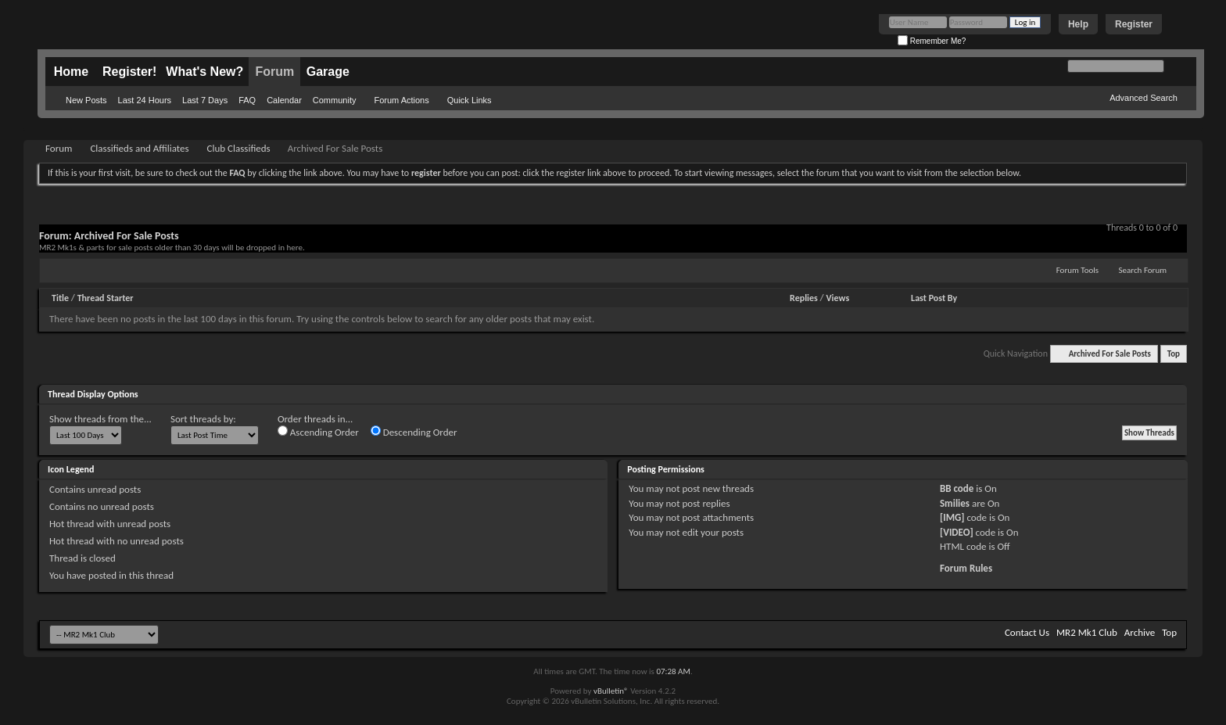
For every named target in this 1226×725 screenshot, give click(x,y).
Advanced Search (1143, 97)
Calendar (284, 100)
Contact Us (1027, 632)
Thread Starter (105, 298)
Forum (274, 71)
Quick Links (469, 100)
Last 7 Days (205, 100)
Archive (1139, 632)
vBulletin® (611, 691)
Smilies (955, 503)
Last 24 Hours (144, 100)
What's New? (204, 71)
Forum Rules (966, 568)
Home (71, 71)
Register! (129, 71)
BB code (956, 488)
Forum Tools (1077, 270)
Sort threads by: (203, 419)
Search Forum (1143, 270)
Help (1078, 24)
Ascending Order (318, 431)
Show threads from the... (100, 419)
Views (838, 298)
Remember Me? (932, 41)
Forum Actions (401, 100)
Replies (804, 298)
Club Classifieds (239, 148)
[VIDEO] (956, 532)
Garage (328, 71)
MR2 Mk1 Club (1086, 632)
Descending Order (414, 431)
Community (335, 100)
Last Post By (934, 298)
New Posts (86, 100)
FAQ (247, 100)
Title (60, 298)
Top (1173, 354)
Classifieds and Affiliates (139, 148)
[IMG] (952, 517)
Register (1134, 24)
